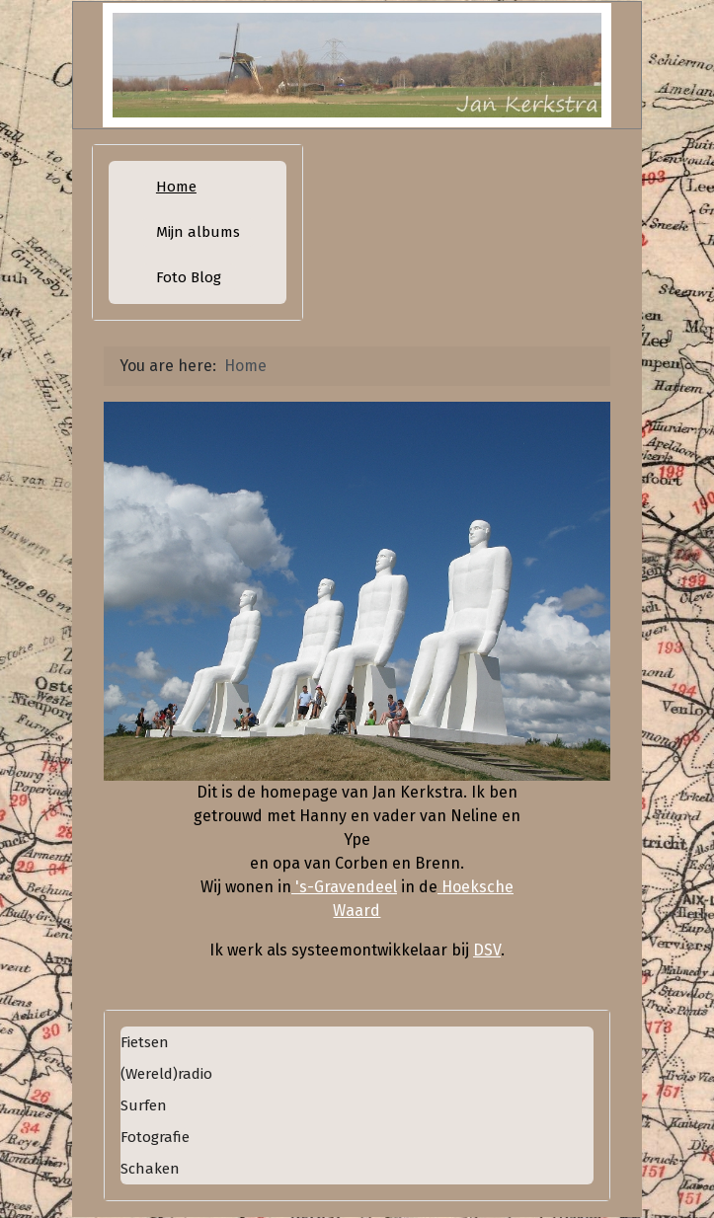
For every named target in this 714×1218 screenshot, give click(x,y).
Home (176, 186)
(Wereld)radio (166, 1074)
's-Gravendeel (344, 886)
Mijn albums (198, 232)
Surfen (143, 1105)
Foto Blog (188, 277)
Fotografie (155, 1137)
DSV (487, 950)
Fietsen (144, 1042)
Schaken (150, 1169)
